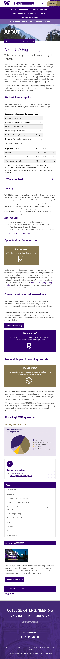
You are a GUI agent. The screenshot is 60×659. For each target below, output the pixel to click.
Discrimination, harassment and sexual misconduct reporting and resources (29, 508)
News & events (19, 13)
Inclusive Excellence (18, 21)
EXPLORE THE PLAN (15, 579)
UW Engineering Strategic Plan (21, 476)
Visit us (9, 531)
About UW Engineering (25, 41)
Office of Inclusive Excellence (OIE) (18, 502)
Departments (24, 9)
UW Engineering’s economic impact (18, 498)
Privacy (53, 647)
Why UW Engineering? (18, 473)
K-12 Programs (36, 21)
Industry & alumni (30, 17)
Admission (32, 13)
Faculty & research (41, 9)
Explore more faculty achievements (17, 233)
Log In (35, 647)
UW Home (8, 647)
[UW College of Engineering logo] (19, 3)
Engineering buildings (14, 514)
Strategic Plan (11, 490)
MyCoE (47, 21)
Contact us (10, 526)
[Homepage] (6, 41)
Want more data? (14, 179)
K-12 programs (12, 535)
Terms (30, 650)
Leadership (10, 494)
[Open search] (44, 3)
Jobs (8, 522)
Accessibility (44, 647)
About (13, 9)
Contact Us (19, 647)
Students (43, 13)
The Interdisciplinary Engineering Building (21, 518)
